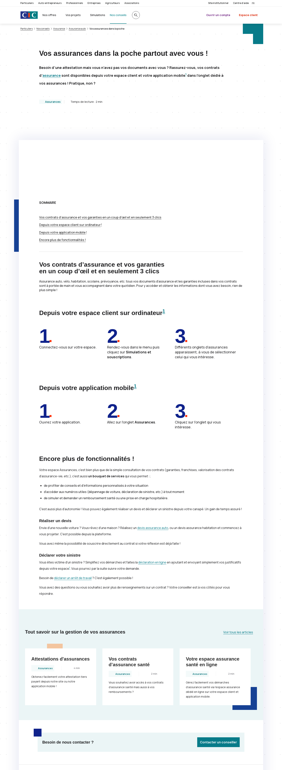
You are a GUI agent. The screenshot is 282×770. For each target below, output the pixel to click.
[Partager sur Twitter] (155, 700)
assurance (51, 75)
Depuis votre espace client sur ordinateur (70, 146)
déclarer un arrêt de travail (73, 499)
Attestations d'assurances (60, 580)
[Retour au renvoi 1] (238, 761)
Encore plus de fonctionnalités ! (62, 161)
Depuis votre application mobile (62, 154)
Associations (131, 3)
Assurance (59, 28)
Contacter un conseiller (218, 664)
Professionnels (74, 3)
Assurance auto (77, 28)
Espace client (248, 15)
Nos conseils (43, 28)
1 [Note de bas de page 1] (185, 74)
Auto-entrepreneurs (49, 3)
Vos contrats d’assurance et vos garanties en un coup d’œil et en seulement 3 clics (100, 139)
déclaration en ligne (152, 484)
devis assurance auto (152, 449)
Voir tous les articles (238, 554)
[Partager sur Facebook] (164, 700)
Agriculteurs (112, 3)
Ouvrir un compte (218, 15)
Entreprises (94, 3)
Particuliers (26, 3)
